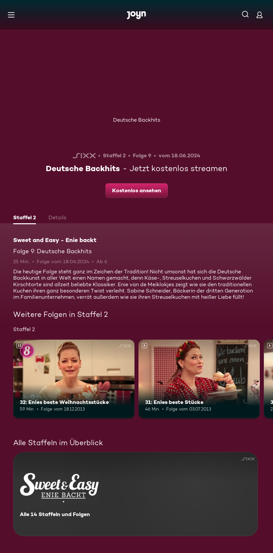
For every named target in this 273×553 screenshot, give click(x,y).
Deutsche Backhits (136, 120)
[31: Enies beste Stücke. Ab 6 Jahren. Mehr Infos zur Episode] (199, 379)
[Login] (259, 14)
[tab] (24, 218)
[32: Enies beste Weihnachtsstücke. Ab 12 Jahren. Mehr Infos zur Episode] (74, 379)
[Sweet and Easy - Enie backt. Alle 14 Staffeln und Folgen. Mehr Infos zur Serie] (135, 494)
